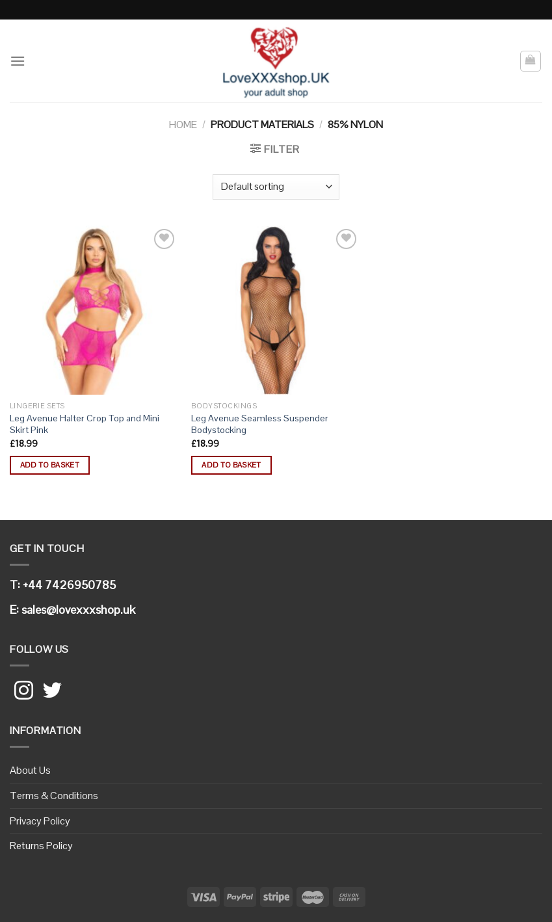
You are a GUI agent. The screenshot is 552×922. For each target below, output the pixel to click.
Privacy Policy (40, 821)
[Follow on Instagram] (23, 691)
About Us (30, 770)
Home (183, 124)
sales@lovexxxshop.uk (78, 609)
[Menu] (17, 61)
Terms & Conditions (54, 795)
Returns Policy (41, 845)
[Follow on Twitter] (52, 691)
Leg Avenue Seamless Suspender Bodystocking (259, 424)
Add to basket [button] (50, 464)
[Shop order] (276, 187)
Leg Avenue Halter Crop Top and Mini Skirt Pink (84, 424)
